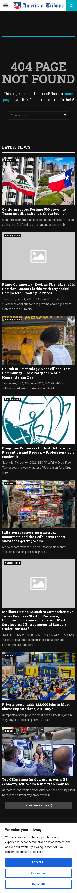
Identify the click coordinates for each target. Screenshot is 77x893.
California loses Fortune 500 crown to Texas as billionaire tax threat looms (34, 211)
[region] (38, 858)
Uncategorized (12, 236)
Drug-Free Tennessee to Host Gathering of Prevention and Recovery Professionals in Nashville (38, 452)
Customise (38, 873)
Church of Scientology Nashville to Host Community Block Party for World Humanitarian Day (36, 372)
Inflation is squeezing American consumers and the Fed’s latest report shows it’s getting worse (34, 536)
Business (10, 160)
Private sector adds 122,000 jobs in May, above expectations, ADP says (36, 706)
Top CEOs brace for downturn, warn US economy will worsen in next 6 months (35, 781)
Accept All (38, 862)
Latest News (16, 147)
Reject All (38, 884)
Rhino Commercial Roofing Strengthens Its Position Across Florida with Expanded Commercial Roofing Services (38, 288)
